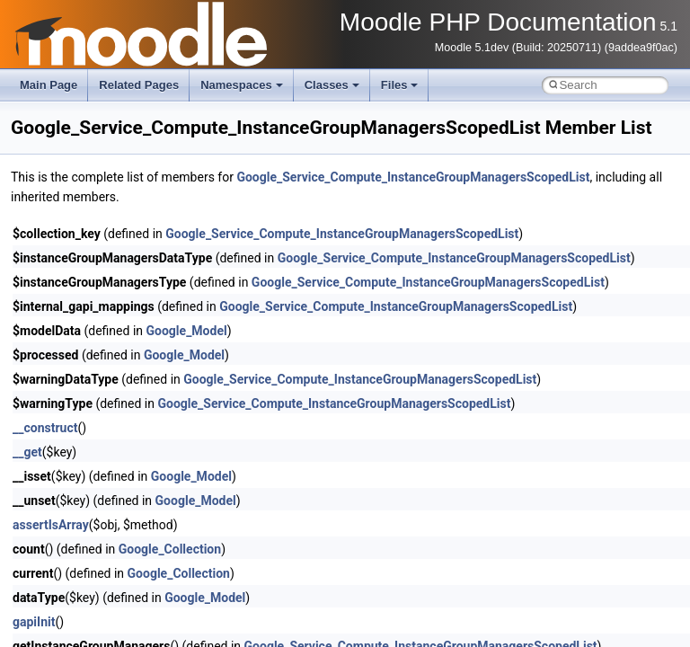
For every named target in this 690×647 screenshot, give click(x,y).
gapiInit (34, 622)
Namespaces (241, 85)
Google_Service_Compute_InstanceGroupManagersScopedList (412, 177)
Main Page (48, 85)
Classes (332, 85)
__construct (45, 428)
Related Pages (139, 85)
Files (400, 85)
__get (27, 452)
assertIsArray (51, 525)
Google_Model (186, 331)
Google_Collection (170, 549)
